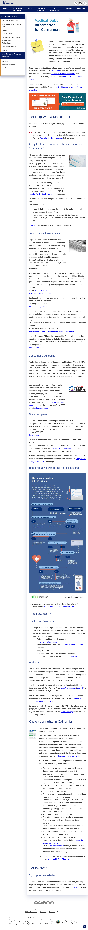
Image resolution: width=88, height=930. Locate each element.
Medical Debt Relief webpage (51, 138)
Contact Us (68, 8)
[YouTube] (48, 902)
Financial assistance (8, 33)
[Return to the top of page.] (84, 926)
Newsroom (81, 8)
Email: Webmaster (46, 909)
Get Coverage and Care (73, 645)
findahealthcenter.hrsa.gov (47, 642)
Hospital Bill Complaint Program (63, 448)
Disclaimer (52, 912)
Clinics (29, 8)
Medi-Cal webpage (68, 688)
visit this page (62, 87)
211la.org (73, 656)
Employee (60, 912)
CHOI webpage (67, 712)
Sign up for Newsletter (9, 46)
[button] (80, 3)
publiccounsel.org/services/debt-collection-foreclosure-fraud (52, 331)
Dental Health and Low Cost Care (10, 71)
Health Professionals (54, 9)
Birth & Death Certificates (17, 9)
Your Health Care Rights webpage (61, 859)
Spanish (80, 688)
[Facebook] (40, 902)
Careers (26, 909)
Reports (5, 30)
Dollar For (33, 225)
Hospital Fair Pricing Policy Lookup (42, 194)
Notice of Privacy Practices (60, 909)
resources (56, 71)
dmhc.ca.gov (34, 435)
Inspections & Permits (41, 9)
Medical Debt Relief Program (11, 37)
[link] (76, 3)
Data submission (7, 41)
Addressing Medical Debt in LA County (11, 25)
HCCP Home (5, 61)
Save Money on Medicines (8, 67)
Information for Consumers (10, 20)
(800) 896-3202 (41, 290)
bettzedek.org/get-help (38, 307)
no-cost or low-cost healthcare (63, 74)
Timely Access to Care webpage (70, 756)
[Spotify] (52, 902)
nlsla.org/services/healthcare (40, 293)
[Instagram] (36, 902)
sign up (75, 887)
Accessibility (43, 912)
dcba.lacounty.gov (41, 408)
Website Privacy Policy (31, 912)
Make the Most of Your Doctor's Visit (11, 74)
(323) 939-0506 (41, 304)
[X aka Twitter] (44, 902)
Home (5, 8)
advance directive (57, 846)
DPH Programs (34, 909)
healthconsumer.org (36, 348)
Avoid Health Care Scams (8, 64)
